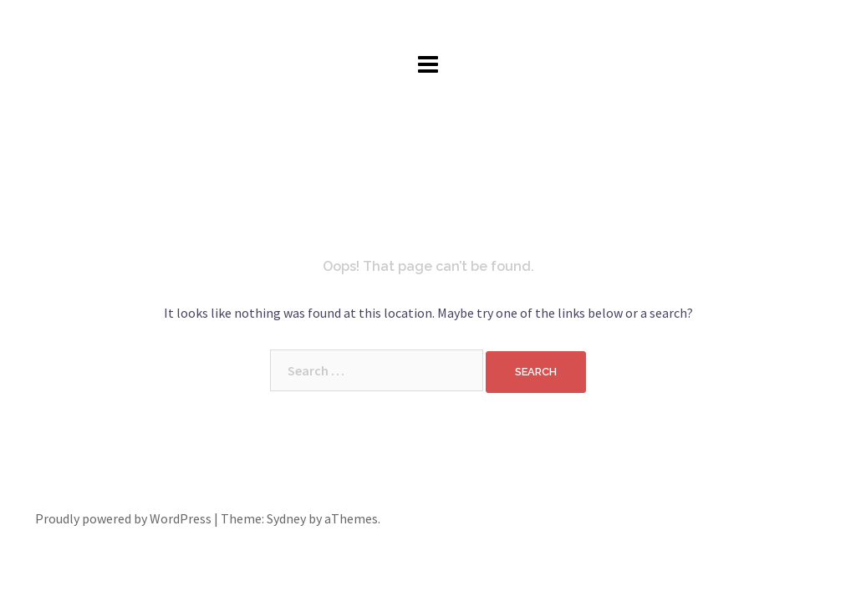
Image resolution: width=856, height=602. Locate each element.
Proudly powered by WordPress (123, 518)
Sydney (286, 518)
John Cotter (428, 25)
